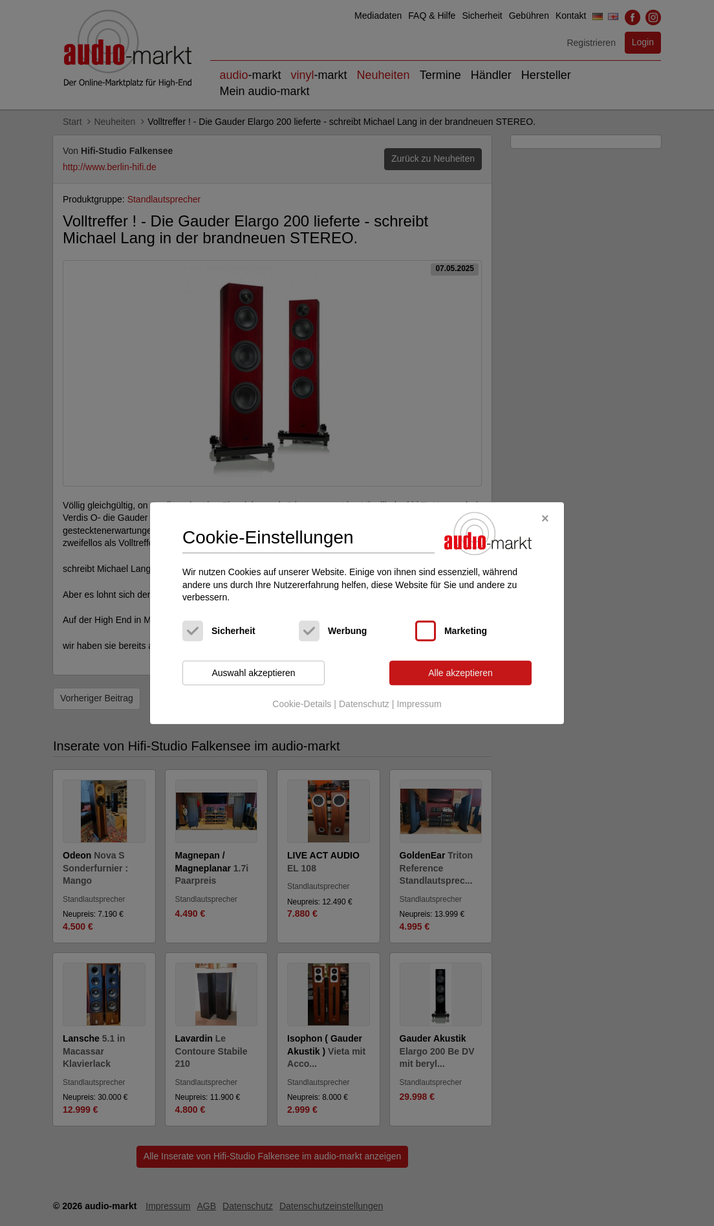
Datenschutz (364, 704)
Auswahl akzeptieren (253, 673)
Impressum (418, 704)
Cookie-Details (301, 704)
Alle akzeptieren (460, 673)
